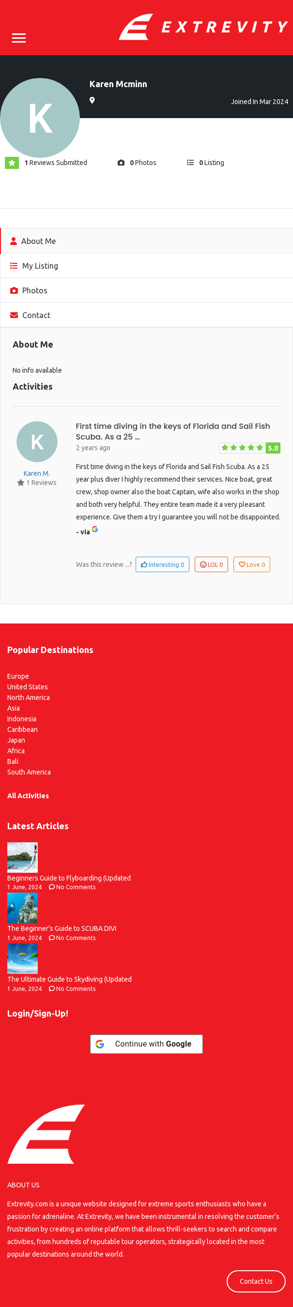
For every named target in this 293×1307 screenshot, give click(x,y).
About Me (33, 241)
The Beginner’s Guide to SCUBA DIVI (61, 928)
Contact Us (256, 1281)
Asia (13, 708)
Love (252, 564)
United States (27, 687)
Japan (16, 740)
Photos (28, 290)
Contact (30, 315)
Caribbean (22, 729)
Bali (12, 761)
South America (29, 772)
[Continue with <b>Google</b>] (146, 1044)
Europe (18, 676)
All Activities (28, 796)
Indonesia (21, 719)
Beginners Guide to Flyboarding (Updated (69, 878)
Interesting (162, 564)
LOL (211, 564)
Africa (16, 751)
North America (28, 697)
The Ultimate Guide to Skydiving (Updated (69, 979)
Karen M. (37, 473)
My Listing (34, 265)
